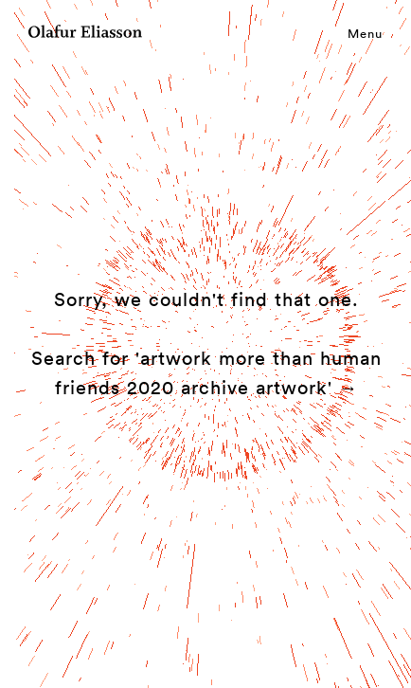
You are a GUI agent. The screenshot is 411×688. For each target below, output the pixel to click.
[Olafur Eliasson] (85, 34)
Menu (365, 33)
